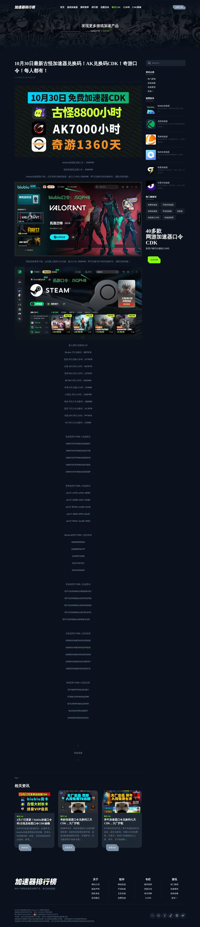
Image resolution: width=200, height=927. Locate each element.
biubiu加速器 (68, 162)
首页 (62, 7)
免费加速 (122, 898)
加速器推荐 (169, 217)
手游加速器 (167, 211)
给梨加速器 (163, 167)
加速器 (180, 211)
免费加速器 (152, 205)
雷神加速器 (163, 136)
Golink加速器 (164, 152)
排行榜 (94, 7)
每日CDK (116, 7)
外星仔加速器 (164, 182)
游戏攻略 (152, 83)
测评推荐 (84, 7)
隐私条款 (96, 893)
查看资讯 (25, 848)
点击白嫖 (154, 260)
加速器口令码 (153, 217)
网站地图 (49, 912)
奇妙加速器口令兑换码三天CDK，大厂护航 (76, 821)
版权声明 (96, 889)
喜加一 (151, 91)
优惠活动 (104, 7)
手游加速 (122, 889)
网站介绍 (96, 884)
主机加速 (122, 893)
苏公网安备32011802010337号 (47, 914)
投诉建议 (96, 898)
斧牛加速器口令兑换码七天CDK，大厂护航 (120, 821)
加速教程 (152, 87)
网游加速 (122, 884)
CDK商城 (136, 7)
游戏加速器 (72, 7)
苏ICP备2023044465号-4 (24, 914)
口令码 (126, 7)
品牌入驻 (179, 7)
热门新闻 (152, 79)
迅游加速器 (68, 169)
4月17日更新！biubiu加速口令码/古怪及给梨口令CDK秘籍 (34, 821)
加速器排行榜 (95, 31)
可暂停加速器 (168, 205)
